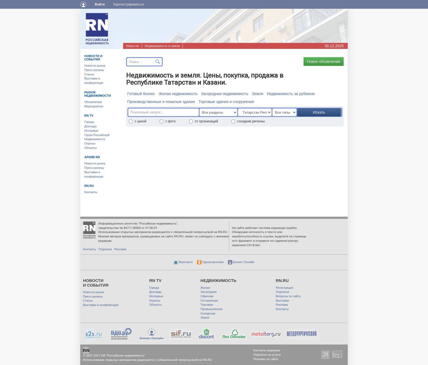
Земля (257, 94)
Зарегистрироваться (128, 4)
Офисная (206, 296)
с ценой (137, 121)
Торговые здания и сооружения (226, 101)
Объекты (90, 147)
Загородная (208, 291)
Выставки (282, 300)
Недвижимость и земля (162, 46)
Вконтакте (183, 262)
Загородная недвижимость (224, 94)
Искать (319, 112)
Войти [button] (100, 4)
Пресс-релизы (94, 70)
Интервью (91, 130)
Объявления (93, 102)
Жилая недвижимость (178, 94)
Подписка (105, 249)
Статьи (89, 74)
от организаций (203, 121)
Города (89, 121)
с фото (168, 121)
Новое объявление (323, 61)
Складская (207, 313)
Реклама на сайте (265, 359)
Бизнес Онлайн (241, 262)
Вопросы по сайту (288, 296)
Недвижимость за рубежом (290, 94)
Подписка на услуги (267, 354)
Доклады (90, 126)
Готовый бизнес (141, 94)
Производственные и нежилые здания (161, 101)
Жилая (205, 287)
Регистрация (284, 287)
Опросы (89, 143)
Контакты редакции (266, 350)
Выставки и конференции (100, 305)
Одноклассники (210, 262)
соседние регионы (248, 121)
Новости (132, 46)
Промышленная (211, 309)
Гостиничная (209, 300)
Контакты (90, 192)
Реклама (120, 249)
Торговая (206, 304)
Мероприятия (93, 106)
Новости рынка (94, 65)
